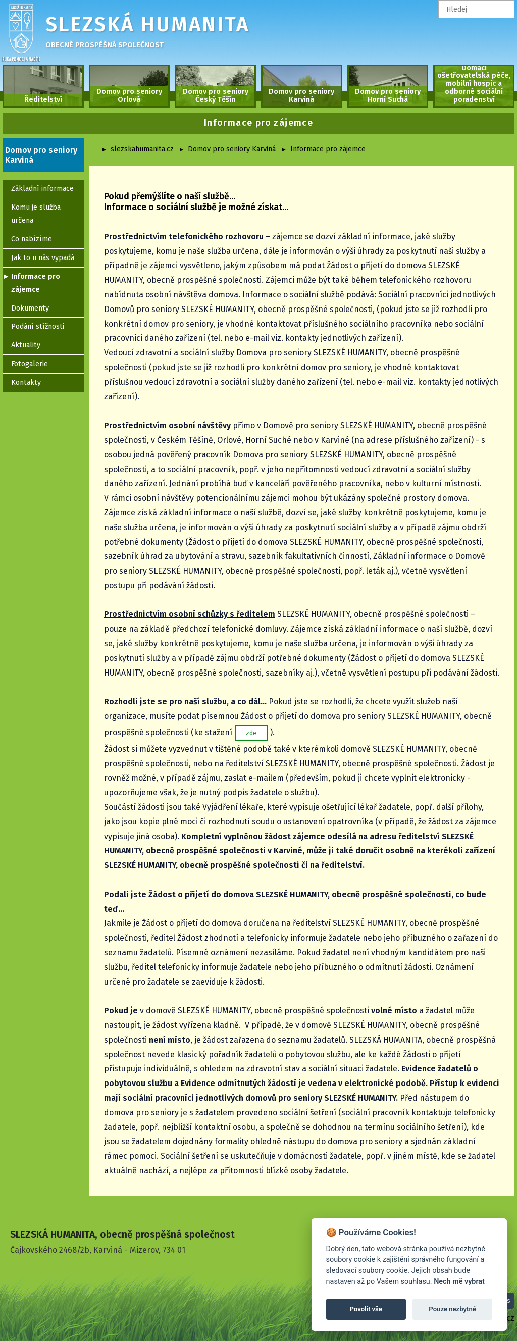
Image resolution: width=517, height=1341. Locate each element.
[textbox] (476, 9)
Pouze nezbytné (452, 1309)
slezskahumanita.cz (142, 149)
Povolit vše (366, 1309)
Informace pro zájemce (328, 149)
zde (251, 733)
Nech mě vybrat (459, 1281)
